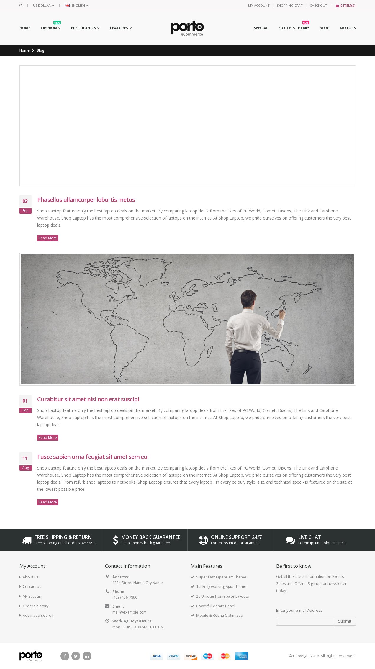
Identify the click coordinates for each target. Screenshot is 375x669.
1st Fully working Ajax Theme (221, 586)
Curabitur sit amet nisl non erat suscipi (88, 399)
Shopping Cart (290, 5)
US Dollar (43, 5)
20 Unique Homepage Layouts (222, 596)
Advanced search (38, 615)
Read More (48, 238)
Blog (41, 50)
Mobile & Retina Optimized (219, 615)
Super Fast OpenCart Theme (221, 577)
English (76, 5)
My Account (259, 5)
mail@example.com (129, 612)
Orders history (35, 606)
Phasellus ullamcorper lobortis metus (86, 200)
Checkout (318, 5)
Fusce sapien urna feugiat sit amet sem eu (92, 457)
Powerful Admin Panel (215, 606)
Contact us (32, 586)
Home (24, 50)
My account (32, 596)
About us (31, 577)
